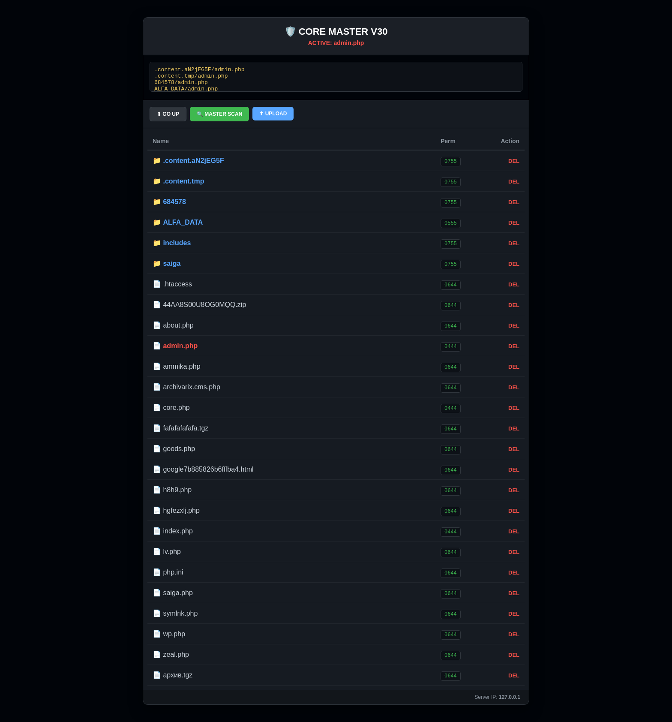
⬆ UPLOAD (273, 114)
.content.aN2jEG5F (193, 160)
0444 (450, 346)
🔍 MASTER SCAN (219, 114)
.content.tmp (183, 181)
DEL (513, 161)
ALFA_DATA (183, 222)
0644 (450, 284)
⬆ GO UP (168, 114)
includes (177, 243)
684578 (174, 201)
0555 (450, 222)
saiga (171, 263)
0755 (450, 161)
